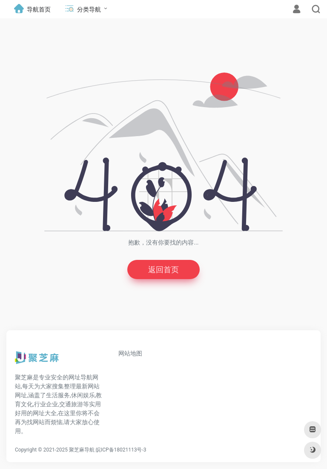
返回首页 (163, 269)
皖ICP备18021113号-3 (121, 450)
